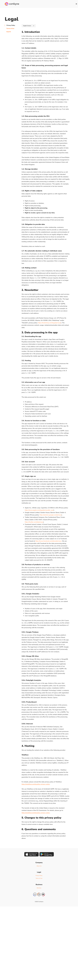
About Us (39, 866)
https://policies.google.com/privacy (51, 515)
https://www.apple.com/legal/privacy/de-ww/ (39, 510)
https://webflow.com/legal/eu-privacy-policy (36, 784)
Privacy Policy (11, 25)
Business (39, 888)
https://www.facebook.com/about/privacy (48, 541)
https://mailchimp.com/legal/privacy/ (49, 323)
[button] (29, 25)
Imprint (8, 31)
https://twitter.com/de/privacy (34, 522)
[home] (12, 4)
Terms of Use (10, 28)
